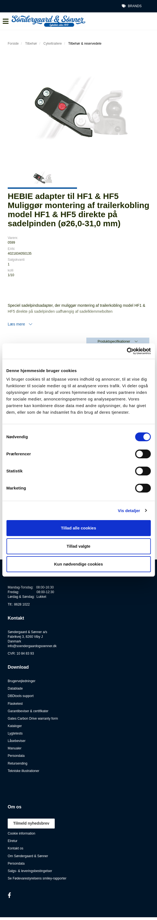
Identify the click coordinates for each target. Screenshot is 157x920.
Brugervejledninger (21, 681)
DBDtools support (21, 696)
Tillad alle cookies (78, 528)
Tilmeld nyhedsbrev (31, 823)
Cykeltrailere (52, 43)
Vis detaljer (129, 510)
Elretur (12, 841)
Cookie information (21, 833)
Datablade (15, 688)
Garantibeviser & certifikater (28, 711)
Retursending (17, 763)
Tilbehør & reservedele (84, 43)
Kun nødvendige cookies (78, 564)
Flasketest (15, 704)
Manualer (14, 748)
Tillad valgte (78, 546)
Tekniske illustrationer (23, 771)
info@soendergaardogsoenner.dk (32, 646)
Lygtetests (15, 733)
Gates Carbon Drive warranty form (33, 718)
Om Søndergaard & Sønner (28, 856)
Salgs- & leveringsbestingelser (30, 871)
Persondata (16, 756)
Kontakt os (15, 848)
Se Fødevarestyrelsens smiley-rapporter (37, 878)
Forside (13, 43)
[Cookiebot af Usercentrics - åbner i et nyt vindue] (127, 351)
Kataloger (15, 726)
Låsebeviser (17, 741)
